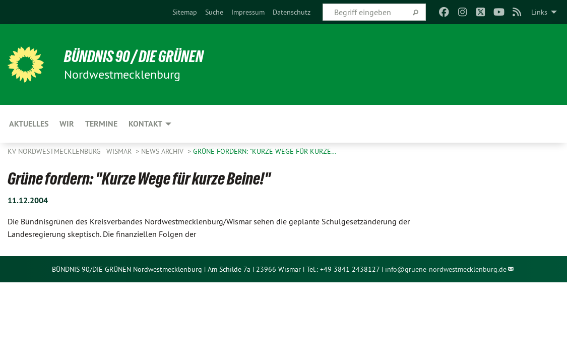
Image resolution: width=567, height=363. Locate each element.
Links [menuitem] (539, 12)
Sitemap (184, 12)
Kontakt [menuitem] (145, 123)
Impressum (248, 12)
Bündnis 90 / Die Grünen (134, 56)
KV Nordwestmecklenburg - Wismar (71, 151)
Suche (214, 12)
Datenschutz (291, 12)
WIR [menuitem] (66, 123)
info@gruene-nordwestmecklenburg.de (446, 269)
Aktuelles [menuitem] (28, 123)
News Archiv (163, 151)
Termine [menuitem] (101, 123)
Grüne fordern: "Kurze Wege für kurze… (265, 151)
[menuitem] (184, 12)
